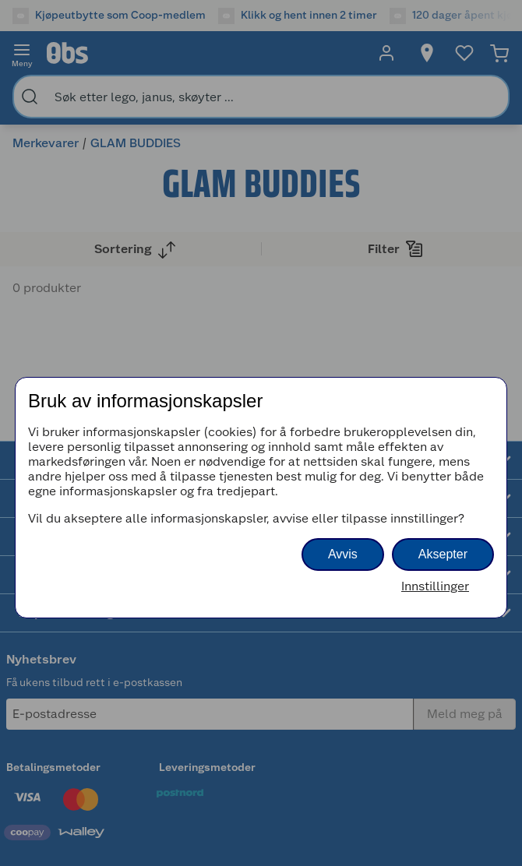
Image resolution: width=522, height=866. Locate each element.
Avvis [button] (343, 554)
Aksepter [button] (442, 554)
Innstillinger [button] (435, 586)
